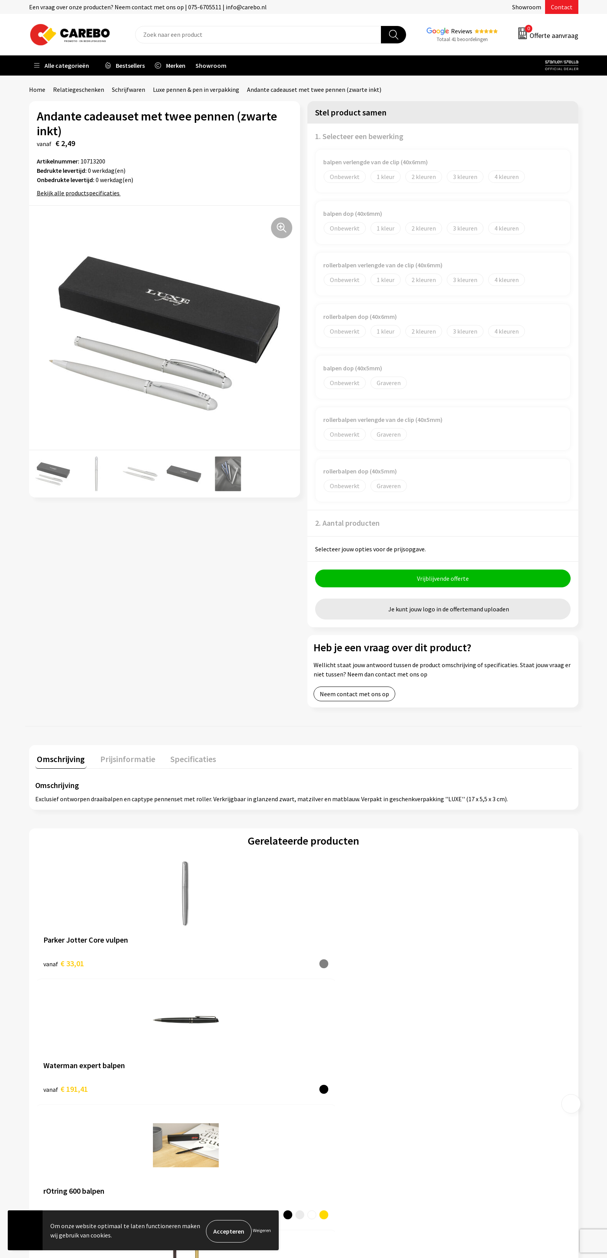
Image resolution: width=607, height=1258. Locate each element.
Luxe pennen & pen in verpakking (196, 89)
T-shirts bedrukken (338, 1076)
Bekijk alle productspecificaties (81, 193)
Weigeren (262, 1231)
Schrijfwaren (128, 89)
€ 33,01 (63, 963)
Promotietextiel (471, 1041)
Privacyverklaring (200, 1111)
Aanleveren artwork (203, 1053)
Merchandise (329, 1088)
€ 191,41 (199, 963)
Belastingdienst (198, 1041)
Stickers (460, 1111)
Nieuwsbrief (329, 1111)
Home (37, 89)
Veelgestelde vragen (204, 1088)
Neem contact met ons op (354, 696)
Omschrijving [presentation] (59, 759)
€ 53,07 (332, 963)
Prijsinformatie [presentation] (122, 759)
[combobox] (258, 34)
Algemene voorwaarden (208, 1076)
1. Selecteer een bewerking (359, 136)
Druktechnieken (198, 1123)
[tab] (59, 760)
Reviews (461, 31)
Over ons (324, 1053)
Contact (562, 7)
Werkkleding (466, 1053)
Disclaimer (191, 1135)
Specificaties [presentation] (184, 759)
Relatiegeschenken (78, 89)
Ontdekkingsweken (338, 1041)
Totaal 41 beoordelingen (462, 39)
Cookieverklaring (199, 1100)
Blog (319, 1065)
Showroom (526, 7)
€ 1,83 (464, 963)
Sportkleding (466, 1076)
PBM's (457, 1065)
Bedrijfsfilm (329, 1100)
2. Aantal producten (347, 523)
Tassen (458, 1100)
